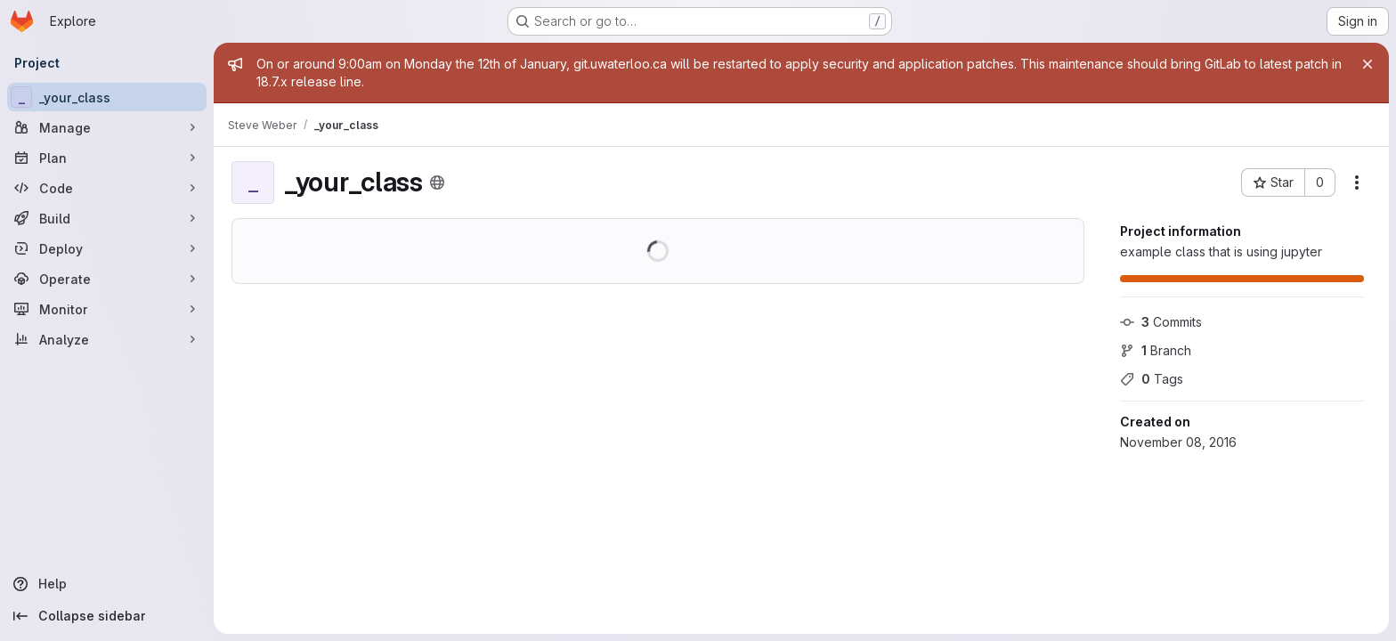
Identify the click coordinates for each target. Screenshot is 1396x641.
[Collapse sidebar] (107, 616)
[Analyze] (107, 339)
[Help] (107, 584)
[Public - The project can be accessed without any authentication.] (437, 182)
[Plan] (107, 157)
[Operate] (107, 278)
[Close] (1367, 64)
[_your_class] (107, 97)
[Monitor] (107, 309)
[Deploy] (107, 248)
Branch (1155, 350)
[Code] (107, 188)
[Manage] (107, 127)
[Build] (107, 218)
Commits (1161, 321)
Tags (1151, 378)
